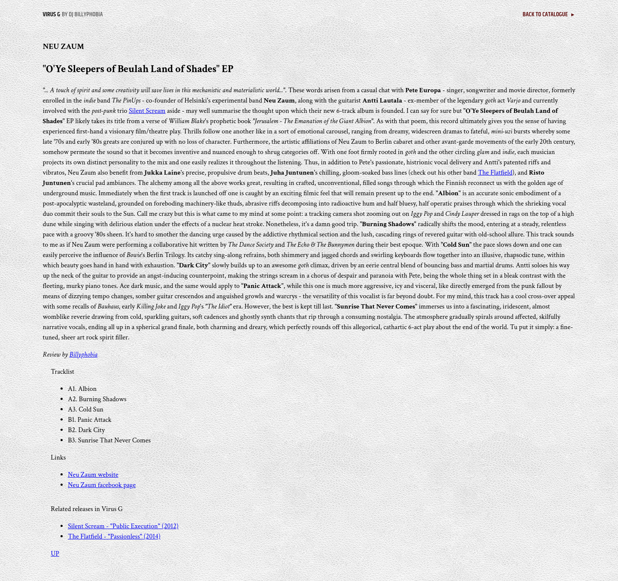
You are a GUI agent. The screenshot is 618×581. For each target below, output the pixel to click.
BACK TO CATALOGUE (549, 14)
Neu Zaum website (93, 474)
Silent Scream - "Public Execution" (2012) (123, 526)
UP (55, 553)
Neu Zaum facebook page (102, 485)
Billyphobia (84, 354)
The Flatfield (495, 172)
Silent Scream (147, 110)
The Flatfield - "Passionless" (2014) (114, 536)
